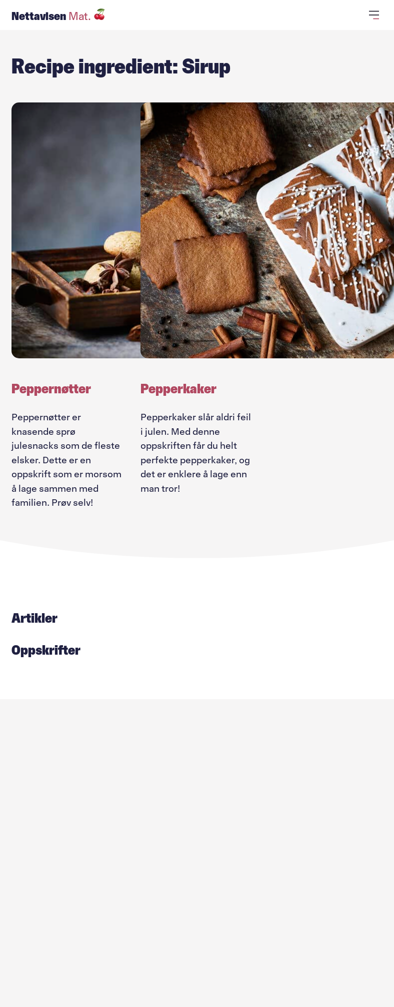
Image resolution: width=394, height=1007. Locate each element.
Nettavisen (59, 16)
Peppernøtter (51, 389)
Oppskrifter (46, 650)
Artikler (35, 618)
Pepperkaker (178, 389)
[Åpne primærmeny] (375, 15)
